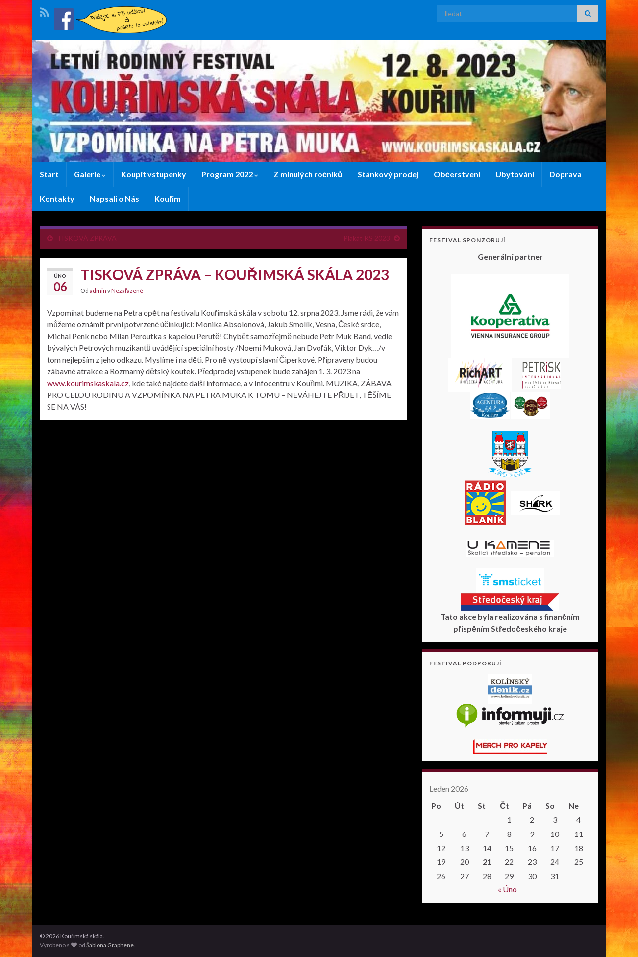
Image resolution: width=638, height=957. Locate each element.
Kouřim (167, 198)
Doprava (565, 174)
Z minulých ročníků (308, 174)
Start (49, 174)
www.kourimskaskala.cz (88, 383)
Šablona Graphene (110, 945)
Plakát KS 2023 (367, 238)
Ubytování (514, 174)
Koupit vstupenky (153, 174)
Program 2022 (229, 174)
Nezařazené (127, 290)
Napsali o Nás (114, 198)
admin (98, 290)
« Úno (507, 889)
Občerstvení (457, 174)
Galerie (90, 174)
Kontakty (57, 198)
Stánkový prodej (388, 174)
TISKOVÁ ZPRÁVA (87, 238)
